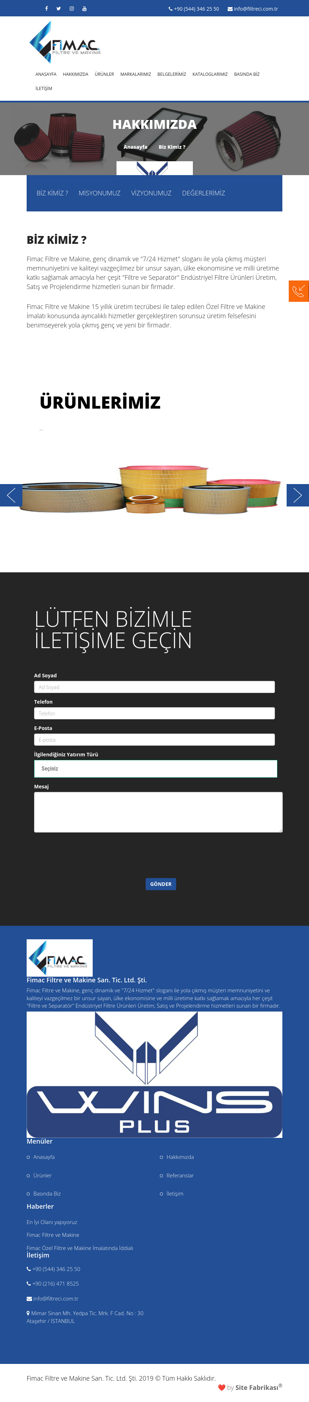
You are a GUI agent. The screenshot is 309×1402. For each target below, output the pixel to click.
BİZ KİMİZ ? (52, 193)
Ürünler (39, 1175)
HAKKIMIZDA (75, 73)
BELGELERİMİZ (171, 73)
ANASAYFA (46, 73)
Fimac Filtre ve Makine (53, 1234)
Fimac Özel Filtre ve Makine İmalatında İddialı (80, 1247)
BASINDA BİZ (247, 73)
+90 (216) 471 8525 (55, 1283)
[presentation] (93, 864)
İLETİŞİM (44, 88)
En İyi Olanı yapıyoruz (52, 1221)
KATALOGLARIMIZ (210, 73)
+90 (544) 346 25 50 (196, 8)
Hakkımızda (177, 1156)
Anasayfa (135, 146)
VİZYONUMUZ (151, 193)
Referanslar (177, 1175)
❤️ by (250, 1387)
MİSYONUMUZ (100, 193)
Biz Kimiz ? (172, 146)
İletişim (171, 1193)
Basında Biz (44, 1193)
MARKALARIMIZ (135, 73)
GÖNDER (161, 884)
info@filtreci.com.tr (256, 8)
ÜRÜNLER (104, 73)
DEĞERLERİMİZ (203, 193)
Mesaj (41, 786)
